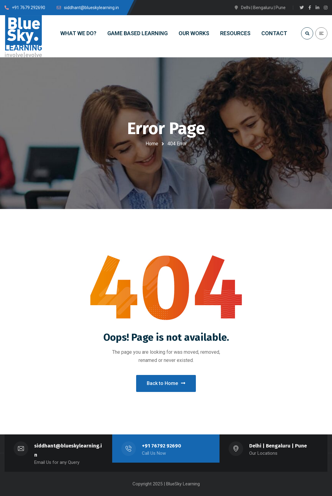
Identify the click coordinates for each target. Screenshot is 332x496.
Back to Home (166, 383)
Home (152, 144)
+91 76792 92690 (161, 446)
